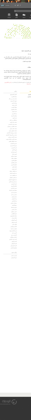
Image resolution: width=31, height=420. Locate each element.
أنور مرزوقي (14, 222)
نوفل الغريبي (14, 107)
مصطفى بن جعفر (13, 120)
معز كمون (15, 118)
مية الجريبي (14, 113)
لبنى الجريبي (14, 147)
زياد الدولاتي (14, 198)
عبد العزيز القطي (13, 177)
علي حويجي (14, 169)
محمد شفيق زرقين (13, 130)
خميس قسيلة (14, 207)
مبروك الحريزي (13, 145)
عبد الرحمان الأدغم (13, 181)
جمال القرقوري (13, 215)
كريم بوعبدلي (14, 152)
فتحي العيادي (14, 162)
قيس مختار (14, 154)
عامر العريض (14, 184)
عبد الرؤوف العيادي (13, 179)
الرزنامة (9, 17)
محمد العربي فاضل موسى (11, 139)
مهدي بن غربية (14, 228)
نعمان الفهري (14, 109)
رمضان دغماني (14, 203)
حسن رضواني (14, 211)
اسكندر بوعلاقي (13, 237)
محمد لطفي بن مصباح (12, 126)
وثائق (16, 17)
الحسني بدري (14, 235)
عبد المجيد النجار (13, 173)
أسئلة (24, 17)
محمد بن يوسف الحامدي (12, 132)
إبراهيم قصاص (14, 247)
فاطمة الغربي (14, 164)
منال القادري (14, 96)
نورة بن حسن (14, 255)
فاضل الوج (14, 166)
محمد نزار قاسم (13, 122)
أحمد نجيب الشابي (13, 239)
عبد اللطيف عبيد (13, 175)
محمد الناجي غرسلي (12, 137)
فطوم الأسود (14, 160)
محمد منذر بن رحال (13, 98)
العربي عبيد (14, 233)
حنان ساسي (14, 209)
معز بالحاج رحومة (13, 230)
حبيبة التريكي (14, 257)
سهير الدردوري (13, 100)
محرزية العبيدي (13, 143)
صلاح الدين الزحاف (13, 190)
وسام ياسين (14, 103)
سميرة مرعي (14, 192)
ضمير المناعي (14, 188)
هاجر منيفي (14, 105)
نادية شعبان (14, 111)
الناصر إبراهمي (14, 226)
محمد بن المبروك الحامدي (11, 135)
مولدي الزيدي (14, 115)
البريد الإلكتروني (7, 82)
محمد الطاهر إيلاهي (13, 141)
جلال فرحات (14, 218)
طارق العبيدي (14, 186)
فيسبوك (28, 83)
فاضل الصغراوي (13, 94)
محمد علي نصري (13, 128)
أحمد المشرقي (14, 245)
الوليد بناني (14, 224)
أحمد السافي (14, 243)
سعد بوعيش (14, 196)
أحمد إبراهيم (14, 241)
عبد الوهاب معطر (13, 171)
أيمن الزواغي (14, 220)
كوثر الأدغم (14, 149)
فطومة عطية (14, 158)
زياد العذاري (14, 201)
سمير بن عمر (14, 194)
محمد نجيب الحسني (12, 124)
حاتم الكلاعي (14, 213)
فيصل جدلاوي (14, 156)
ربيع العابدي (14, 205)
